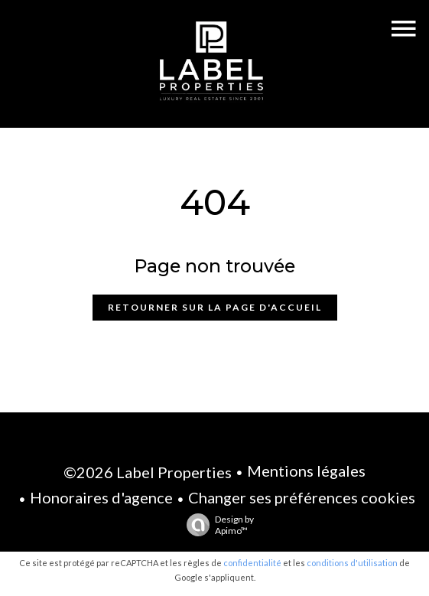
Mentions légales (306, 470)
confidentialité (252, 563)
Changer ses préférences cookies (301, 497)
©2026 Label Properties (147, 472)
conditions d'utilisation (352, 563)
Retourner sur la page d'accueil (215, 307)
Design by (216, 524)
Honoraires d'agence (101, 497)
